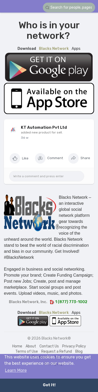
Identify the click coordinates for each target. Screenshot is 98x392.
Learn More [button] (16, 370)
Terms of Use (26, 351)
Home (17, 346)
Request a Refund (56, 351)
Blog (79, 351)
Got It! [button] (49, 385)
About (31, 346)
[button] (69, 7)
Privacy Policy (74, 346)
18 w (24, 137)
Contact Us (49, 346)
